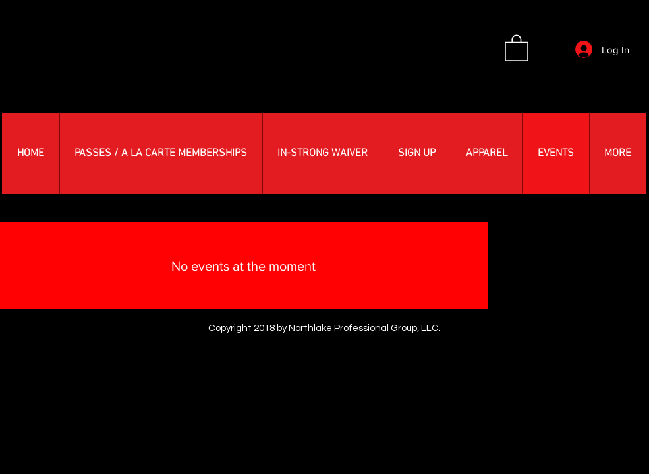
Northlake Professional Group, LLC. (365, 328)
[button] (516, 47)
